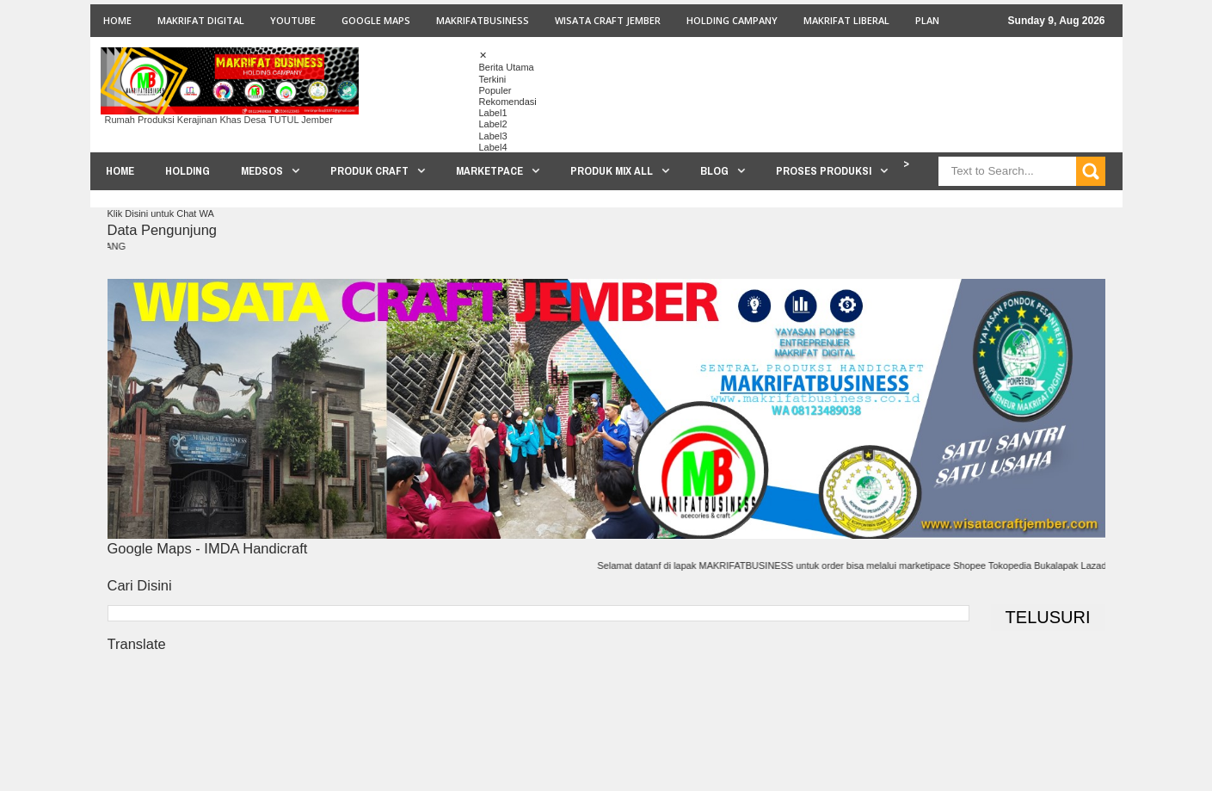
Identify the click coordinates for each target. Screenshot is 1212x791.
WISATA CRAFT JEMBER (608, 20)
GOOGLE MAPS (375, 20)
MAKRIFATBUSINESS (482, 20)
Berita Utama (506, 67)
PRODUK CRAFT (369, 171)
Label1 (493, 113)
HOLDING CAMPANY (732, 20)
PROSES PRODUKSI (823, 171)
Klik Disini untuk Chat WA (161, 213)
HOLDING (187, 171)
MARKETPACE (489, 171)
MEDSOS (262, 171)
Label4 (493, 147)
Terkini (493, 79)
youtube (293, 20)
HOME (120, 171)
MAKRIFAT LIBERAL (846, 20)
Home (117, 20)
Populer (495, 90)
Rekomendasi (508, 101)
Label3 (493, 136)
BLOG (714, 171)
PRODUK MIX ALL (611, 171)
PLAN (927, 20)
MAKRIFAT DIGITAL (200, 20)
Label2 (493, 124)
